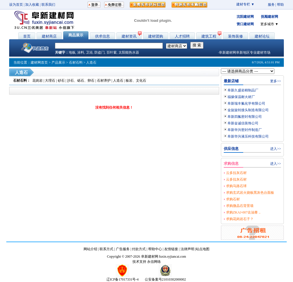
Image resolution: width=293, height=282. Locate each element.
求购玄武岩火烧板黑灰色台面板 (250, 193)
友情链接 (171, 249)
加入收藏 (32, 5)
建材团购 (155, 36)
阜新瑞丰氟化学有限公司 (246, 103)
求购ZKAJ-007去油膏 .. (243, 212)
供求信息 (102, 36)
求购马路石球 (236, 186)
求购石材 (233, 199)
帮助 (280, 5)
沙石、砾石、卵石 (80, 81)
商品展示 (75, 35)
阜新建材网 (149, 256)
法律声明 (187, 249)
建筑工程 (208, 36)
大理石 (50, 81)
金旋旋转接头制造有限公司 (248, 110)
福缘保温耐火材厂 (241, 97)
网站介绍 (90, 249)
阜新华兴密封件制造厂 (244, 130)
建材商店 (49, 36)
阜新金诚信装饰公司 (242, 123)
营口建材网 (245, 24)
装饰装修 (235, 36)
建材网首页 (39, 62)
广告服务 (123, 249)
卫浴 (89, 52)
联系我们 (48, 5)
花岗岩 (37, 81)
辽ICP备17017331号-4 (122, 279)
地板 (72, 52)
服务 (271, 5)
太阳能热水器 (128, 52)
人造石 (118, 81)
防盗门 (99, 52)
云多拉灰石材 (236, 173)
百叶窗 (111, 52)
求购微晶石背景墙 (240, 206)
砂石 (61, 81)
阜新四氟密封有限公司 (244, 117)
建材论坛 (262, 36)
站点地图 (202, 249)
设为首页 (16, 5)
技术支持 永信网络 (146, 262)
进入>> (275, 149)
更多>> (275, 81)
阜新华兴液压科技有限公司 (248, 136)
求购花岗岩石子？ (240, 219)
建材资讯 (129, 36)
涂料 (80, 52)
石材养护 (104, 81)
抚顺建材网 (269, 17)
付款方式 (139, 249)
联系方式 (106, 249)
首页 (27, 36)
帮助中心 (155, 249)
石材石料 (76, 62)
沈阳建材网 (245, 17)
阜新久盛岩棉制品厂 (242, 90)
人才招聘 (182, 36)
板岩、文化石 (136, 81)
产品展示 (58, 62)
